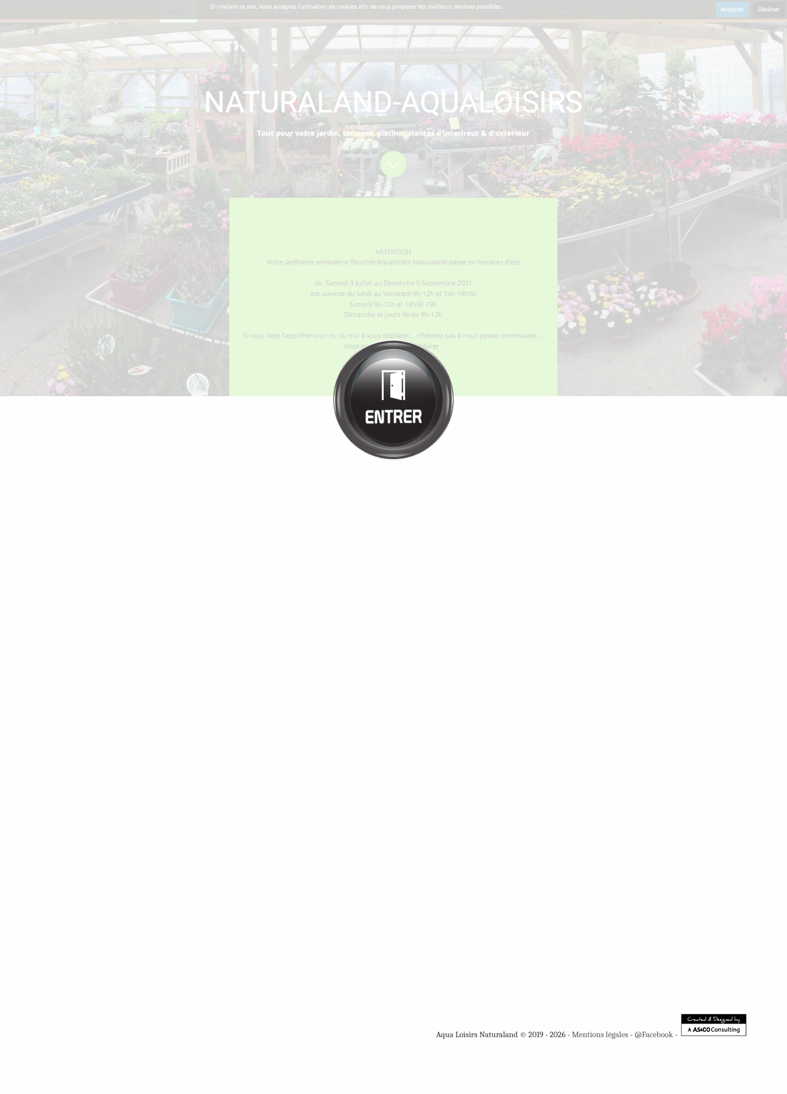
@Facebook (654, 1034)
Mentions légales (600, 1034)
